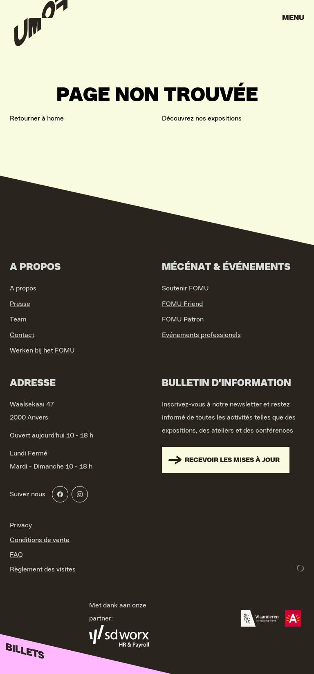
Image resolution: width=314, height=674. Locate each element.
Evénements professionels (201, 335)
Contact (22, 335)
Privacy (21, 525)
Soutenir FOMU (185, 288)
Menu (293, 18)
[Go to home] (41, 20)
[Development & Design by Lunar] (300, 568)
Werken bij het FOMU (42, 350)
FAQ (16, 554)
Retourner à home (37, 118)
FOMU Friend (182, 304)
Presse (20, 304)
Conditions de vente (40, 540)
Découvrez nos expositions (202, 118)
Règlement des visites (43, 569)
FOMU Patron (183, 319)
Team (18, 319)
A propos (23, 288)
